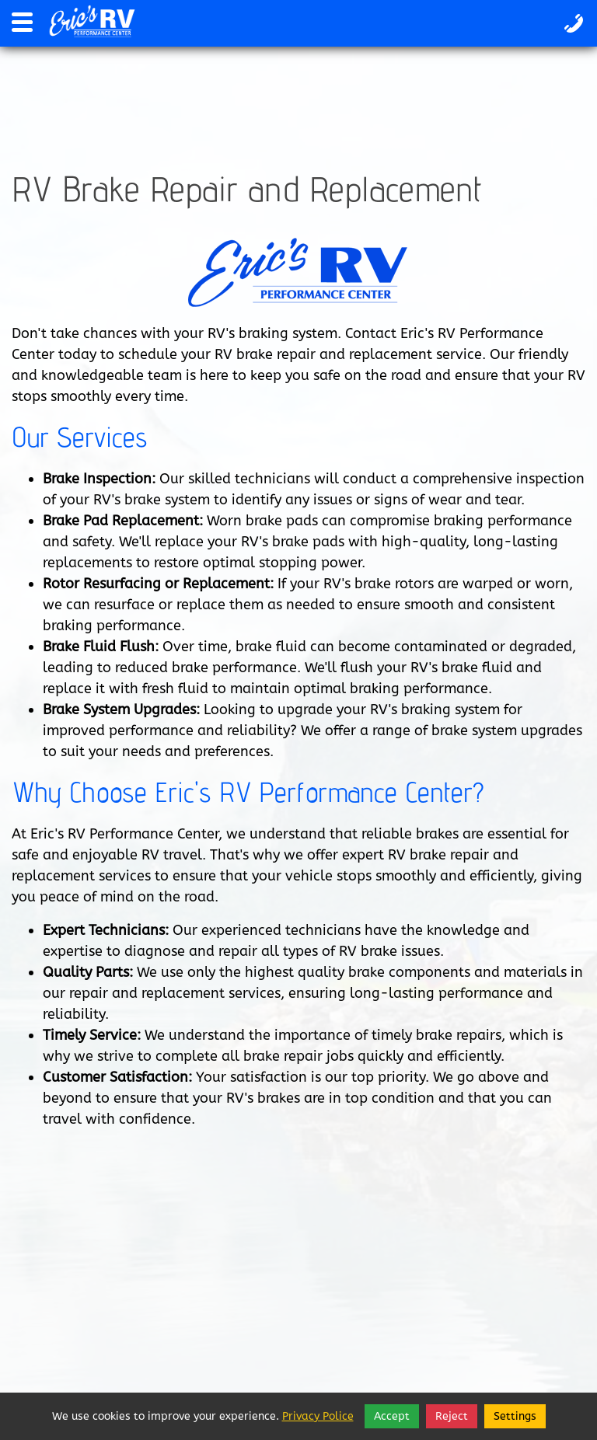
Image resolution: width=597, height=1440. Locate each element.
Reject (451, 1416)
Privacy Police (318, 1416)
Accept (392, 1416)
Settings (515, 1416)
